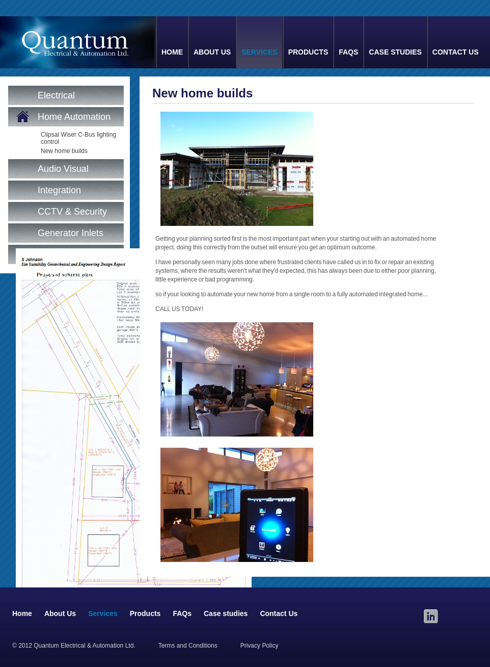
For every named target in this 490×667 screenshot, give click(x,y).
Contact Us (455, 52)
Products (308, 52)
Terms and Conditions (187, 645)
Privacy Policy (259, 645)
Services (259, 52)
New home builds (64, 151)
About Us (212, 52)
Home (172, 52)
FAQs (348, 52)
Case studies (395, 52)
